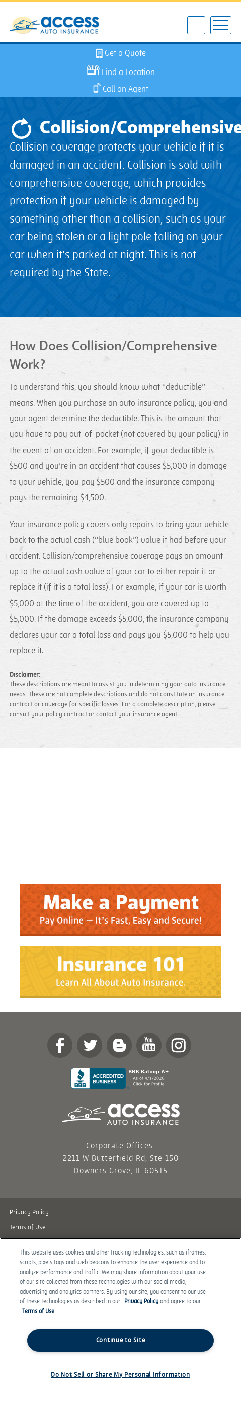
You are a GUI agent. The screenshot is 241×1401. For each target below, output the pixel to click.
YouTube (149, 1045)
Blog (119, 1045)
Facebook (59, 1045)
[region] (120, 1319)
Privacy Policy (29, 1212)
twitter (89, 1045)
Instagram (178, 1045)
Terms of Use (27, 1227)
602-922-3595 (196, 26)
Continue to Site (120, 1340)
